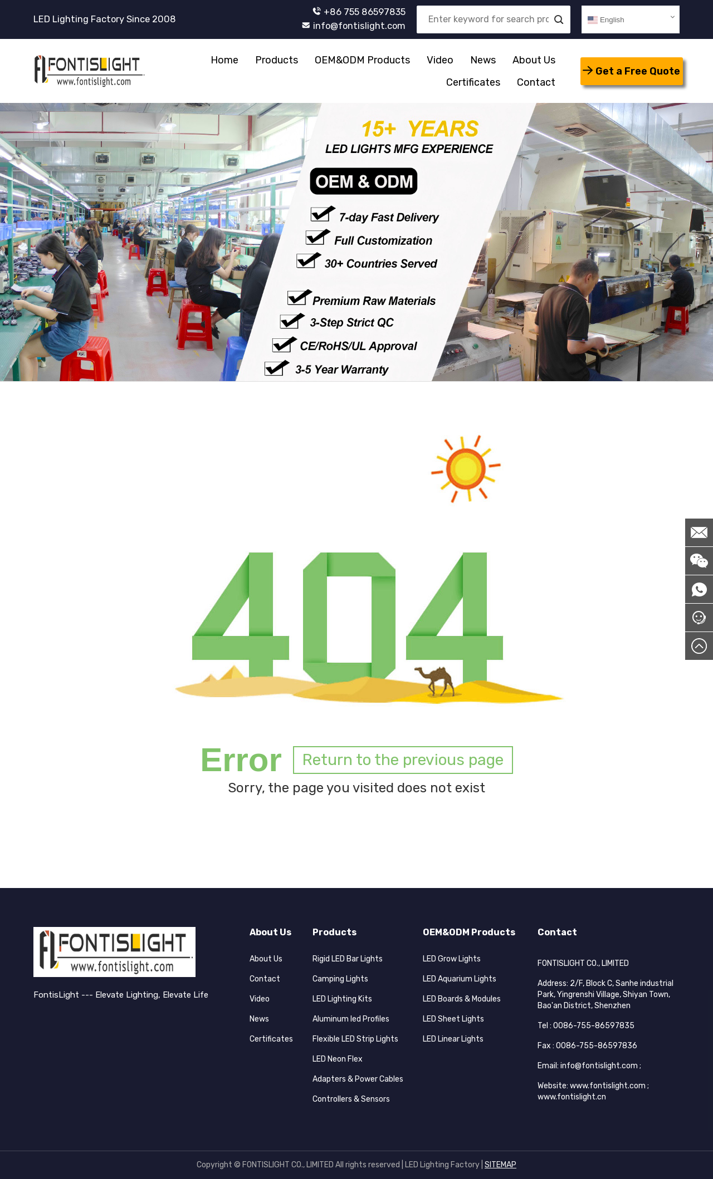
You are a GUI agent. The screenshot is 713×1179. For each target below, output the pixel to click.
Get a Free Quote (631, 71)
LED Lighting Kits (342, 999)
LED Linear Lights (453, 1039)
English (606, 20)
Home (224, 60)
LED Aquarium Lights (459, 979)
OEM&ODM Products (362, 60)
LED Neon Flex (337, 1059)
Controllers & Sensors (351, 1099)
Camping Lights (340, 979)
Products (276, 60)
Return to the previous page (403, 760)
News (483, 60)
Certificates (473, 82)
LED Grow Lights (452, 959)
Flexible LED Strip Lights (355, 1039)
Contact (536, 82)
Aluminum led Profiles (350, 1019)
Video (440, 60)
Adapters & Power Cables (357, 1079)
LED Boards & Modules (462, 999)
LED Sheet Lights (453, 1019)
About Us (533, 60)
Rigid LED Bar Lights (347, 959)
